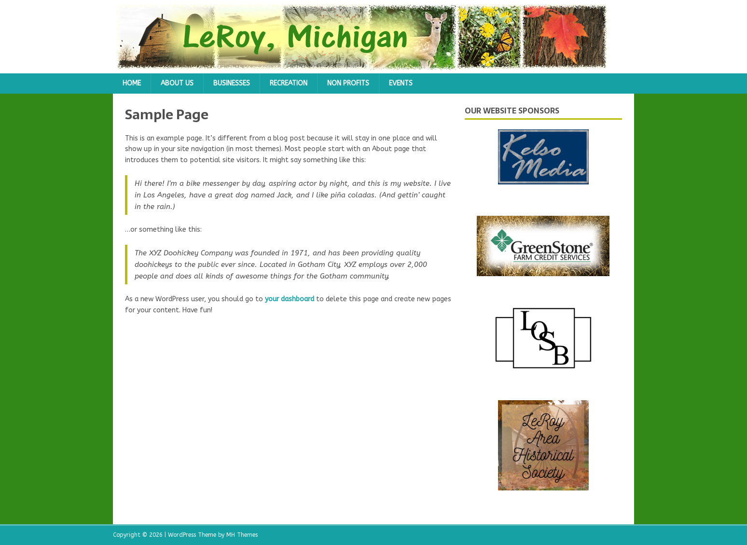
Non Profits (348, 83)
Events (401, 83)
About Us (177, 83)
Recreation (288, 83)
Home (132, 83)
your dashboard (289, 299)
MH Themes (242, 534)
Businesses (231, 83)
